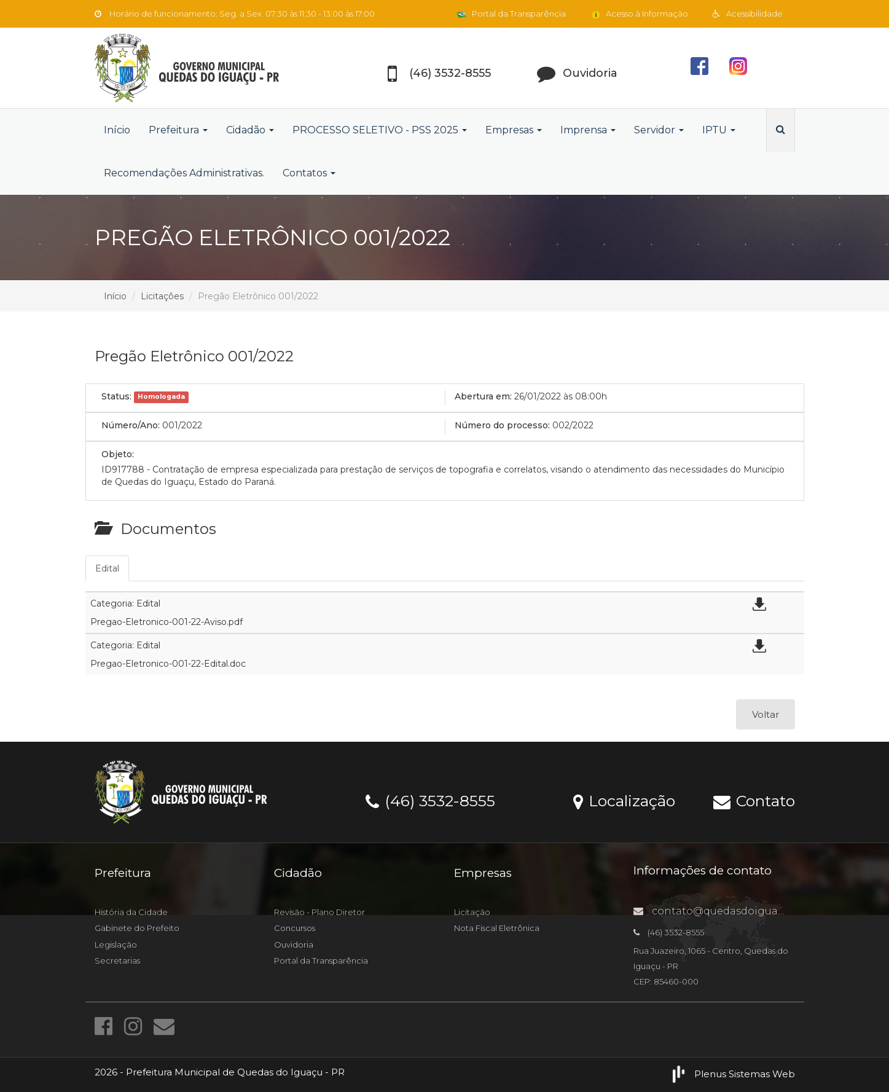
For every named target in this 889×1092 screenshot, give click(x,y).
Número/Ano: (130, 425)
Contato (754, 800)
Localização (624, 800)
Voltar (765, 714)
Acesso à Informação (639, 13)
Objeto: (117, 454)
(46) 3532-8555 (430, 800)
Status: (116, 396)
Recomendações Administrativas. (184, 173)
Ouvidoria (293, 944)
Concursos (294, 928)
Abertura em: (483, 396)
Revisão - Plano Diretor (319, 912)
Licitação (472, 912)
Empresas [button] (513, 130)
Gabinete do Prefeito (137, 928)
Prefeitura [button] (178, 130)
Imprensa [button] (588, 130)
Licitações (162, 296)
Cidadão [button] (250, 130)
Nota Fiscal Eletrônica (496, 928)
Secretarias (117, 960)
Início (117, 130)
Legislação (116, 944)
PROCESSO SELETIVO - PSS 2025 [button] (379, 130)
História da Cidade (131, 912)
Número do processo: (502, 425)
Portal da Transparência (511, 13)
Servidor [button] (659, 130)
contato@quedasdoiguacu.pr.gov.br (735, 911)
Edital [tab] (107, 568)
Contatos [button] (309, 173)
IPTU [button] (718, 130)
